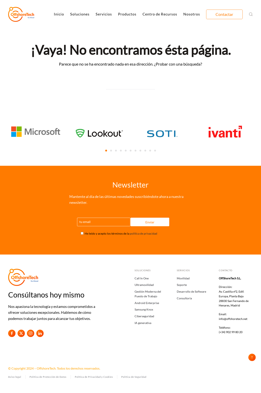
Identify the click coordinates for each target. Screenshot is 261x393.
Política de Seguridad (133, 376)
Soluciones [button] (80, 14)
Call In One (142, 278)
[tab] (106, 150)
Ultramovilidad (144, 285)
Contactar (224, 14)
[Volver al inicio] (21, 14)
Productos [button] (127, 14)
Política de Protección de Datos (48, 376)
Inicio (59, 14)
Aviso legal (14, 376)
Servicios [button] (104, 14)
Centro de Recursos (160, 14)
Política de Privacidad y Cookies (94, 376)
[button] (251, 14)
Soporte (182, 285)
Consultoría (184, 298)
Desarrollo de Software (191, 291)
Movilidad (183, 278)
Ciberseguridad (144, 316)
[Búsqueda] (130, 85)
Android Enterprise (147, 303)
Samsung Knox (144, 309)
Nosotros (191, 14)
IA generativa (143, 323)
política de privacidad (143, 233)
